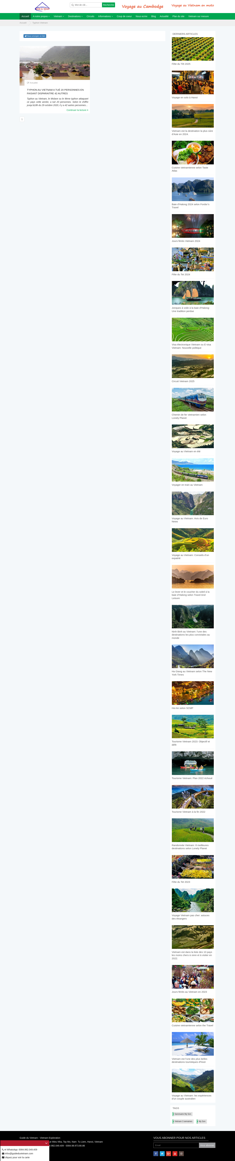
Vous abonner (207, 1145)
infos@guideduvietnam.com (17, 1153)
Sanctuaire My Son (183, 1114)
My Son (202, 1121)
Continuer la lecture (77, 110)
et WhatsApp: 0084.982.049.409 (19, 1149)
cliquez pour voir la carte (16, 1157)
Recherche (108, 5)
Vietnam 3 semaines (183, 1121)
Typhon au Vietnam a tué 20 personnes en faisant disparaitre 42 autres (55, 91)
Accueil (23, 23)
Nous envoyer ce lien (34, 36)
